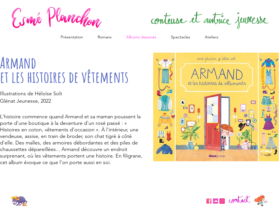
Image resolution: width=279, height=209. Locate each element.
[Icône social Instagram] (222, 201)
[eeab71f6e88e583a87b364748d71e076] (215, 201)
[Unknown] (209, 201)
